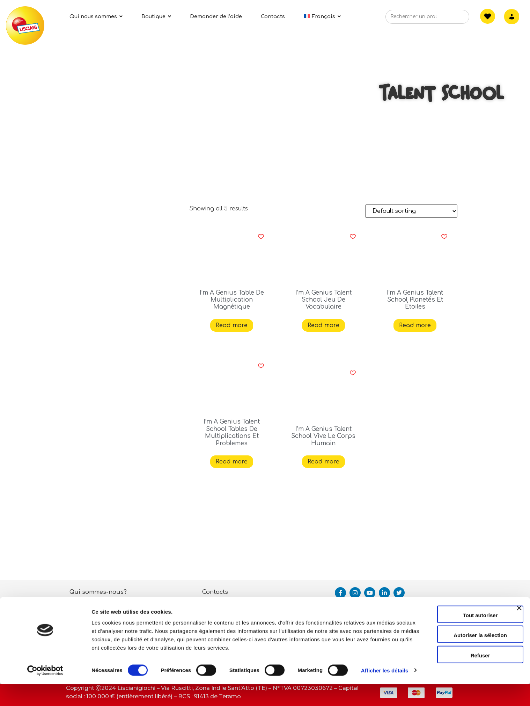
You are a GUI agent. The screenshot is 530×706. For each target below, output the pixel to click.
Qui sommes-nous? (98, 592)
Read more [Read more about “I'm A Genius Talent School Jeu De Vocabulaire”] (323, 325)
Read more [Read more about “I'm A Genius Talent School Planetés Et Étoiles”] (415, 325)
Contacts (215, 592)
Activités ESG (88, 607)
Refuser (454, 667)
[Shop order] (411, 211)
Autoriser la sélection (454, 647)
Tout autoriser (453, 626)
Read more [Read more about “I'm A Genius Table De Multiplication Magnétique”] (232, 325)
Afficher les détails (115, 692)
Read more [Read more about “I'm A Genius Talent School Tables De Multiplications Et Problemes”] (232, 462)
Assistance (218, 607)
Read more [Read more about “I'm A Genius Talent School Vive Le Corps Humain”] (323, 462)
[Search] (453, 19)
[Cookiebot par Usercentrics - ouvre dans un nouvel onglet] (45, 692)
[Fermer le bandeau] (519, 625)
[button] (261, 236)
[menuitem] (322, 16)
